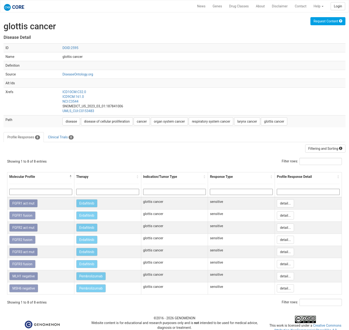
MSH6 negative (23, 288)
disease (71, 121)
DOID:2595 (70, 48)
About (260, 6)
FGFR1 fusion (22, 215)
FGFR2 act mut (23, 228)
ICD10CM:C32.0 (74, 92)
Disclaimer (280, 6)
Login (338, 6)
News (201, 6)
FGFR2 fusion (22, 240)
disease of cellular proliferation (107, 121)
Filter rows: (290, 161)
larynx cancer (247, 121)
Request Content (328, 21)
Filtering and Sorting (325, 148)
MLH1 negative (23, 276)
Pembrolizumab (91, 276)
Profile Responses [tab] (23, 137)
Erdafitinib (86, 203)
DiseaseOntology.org (77, 74)
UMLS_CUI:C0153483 (78, 111)
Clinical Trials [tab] (61, 137)
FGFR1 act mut (23, 203)
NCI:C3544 (70, 101)
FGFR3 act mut (23, 252)
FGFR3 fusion (22, 264)
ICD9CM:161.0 (73, 97)
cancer (142, 121)
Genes (217, 6)
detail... (285, 203)
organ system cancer (169, 121)
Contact (300, 6)
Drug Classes (239, 6)
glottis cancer (274, 121)
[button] (70, 176)
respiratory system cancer (211, 121)
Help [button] (319, 6)
